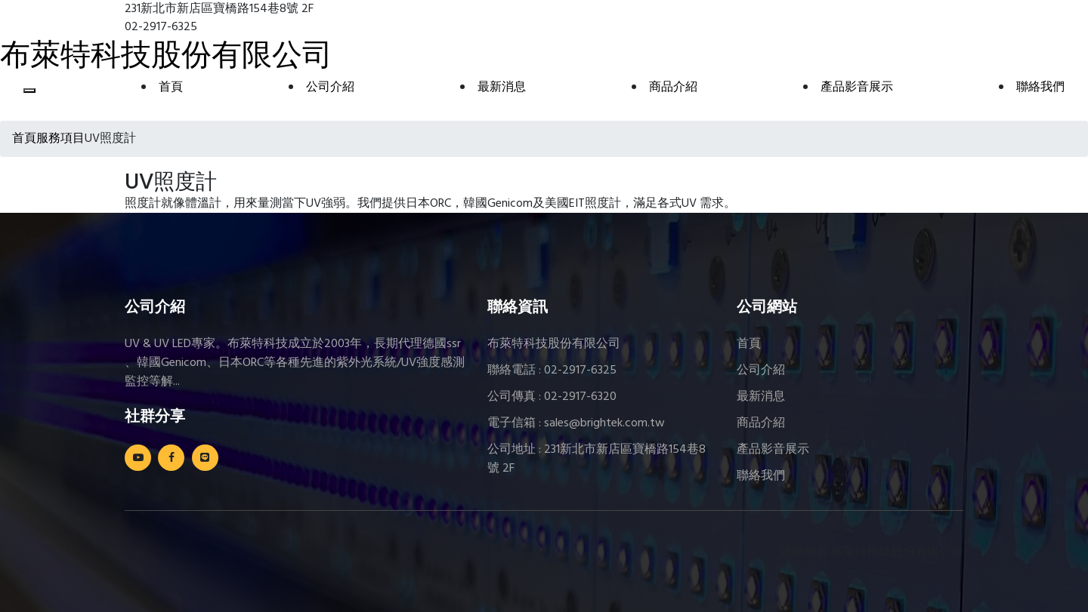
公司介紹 (330, 87)
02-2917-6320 (580, 397)
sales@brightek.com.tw (604, 423)
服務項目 (60, 139)
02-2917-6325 (580, 370)
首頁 (171, 87)
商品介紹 (673, 87)
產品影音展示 (857, 87)
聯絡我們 (1040, 87)
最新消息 (502, 87)
